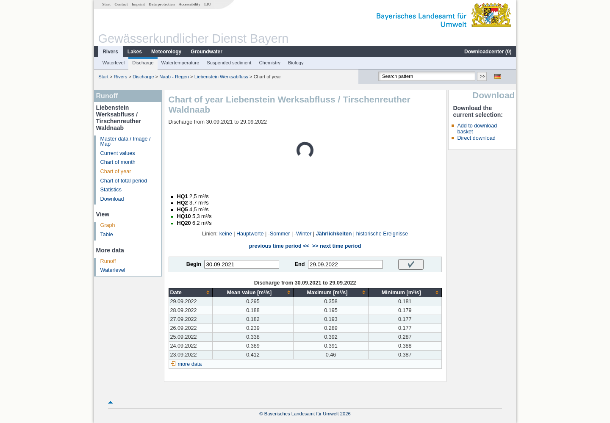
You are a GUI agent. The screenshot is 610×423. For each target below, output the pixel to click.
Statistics (111, 190)
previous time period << (279, 246)
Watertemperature (180, 62)
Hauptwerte (249, 234)
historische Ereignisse (382, 234)
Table (106, 235)
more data (190, 364)
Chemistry (269, 62)
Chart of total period (123, 181)
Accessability (189, 4)
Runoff (108, 261)
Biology (296, 62)
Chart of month (118, 162)
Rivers (110, 52)
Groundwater (206, 52)
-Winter (303, 234)
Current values (117, 153)
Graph (107, 225)
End (300, 264)
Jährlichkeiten (334, 234)
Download (112, 199)
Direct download (476, 138)
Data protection (162, 4)
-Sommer (279, 234)
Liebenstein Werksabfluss (221, 76)
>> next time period (336, 246)
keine (225, 234)
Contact (121, 4)
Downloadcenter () (487, 52)
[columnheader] (190, 292)
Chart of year (115, 171)
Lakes (135, 52)
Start (106, 4)
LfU (207, 4)
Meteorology (166, 52)
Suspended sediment (229, 62)
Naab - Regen (174, 76)
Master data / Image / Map (125, 141)
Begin (193, 264)
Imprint (138, 4)
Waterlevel (114, 62)
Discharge (142, 62)
